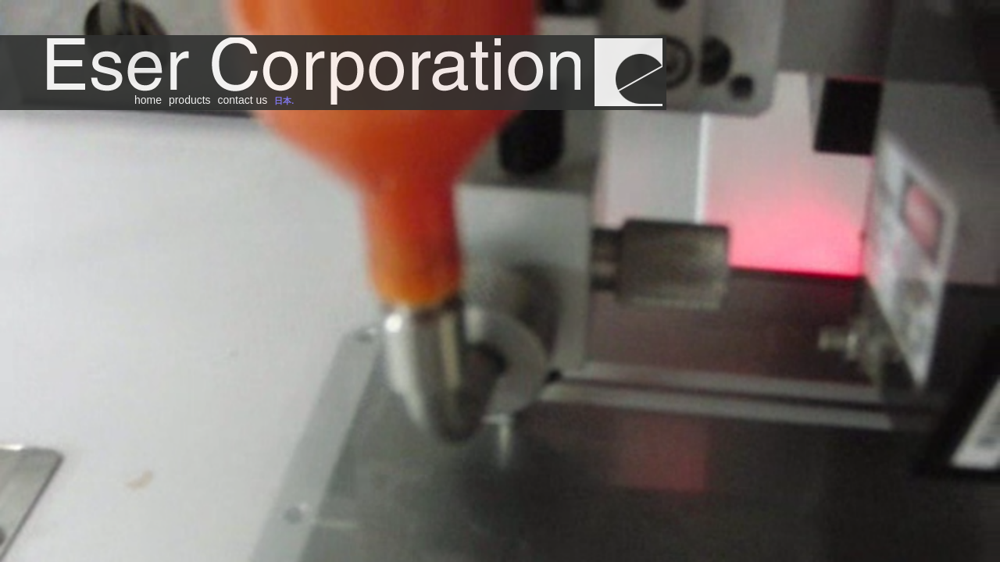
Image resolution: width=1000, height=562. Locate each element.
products (190, 100)
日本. (284, 100)
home (148, 100)
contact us (243, 100)
